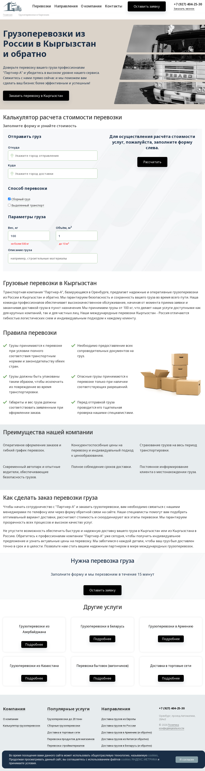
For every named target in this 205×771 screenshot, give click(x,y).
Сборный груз (20, 199)
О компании (91, 7)
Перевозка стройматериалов (65, 745)
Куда (12, 165)
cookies (153, 755)
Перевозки (41, 7)
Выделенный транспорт (27, 205)
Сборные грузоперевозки (63, 725)
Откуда (13, 147)
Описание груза (20, 250)
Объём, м (64, 227)
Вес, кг (13, 227)
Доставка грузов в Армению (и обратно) (126, 732)
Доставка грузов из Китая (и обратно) (125, 739)
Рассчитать (152, 162)
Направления (66, 7)
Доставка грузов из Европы (118, 719)
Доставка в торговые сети (63, 732)
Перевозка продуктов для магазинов (70, 739)
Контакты (113, 7)
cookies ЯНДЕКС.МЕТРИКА (139, 759)
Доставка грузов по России (118, 725)
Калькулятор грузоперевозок (21, 725)
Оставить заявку (147, 8)
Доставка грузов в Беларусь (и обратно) (126, 745)
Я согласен (187, 759)
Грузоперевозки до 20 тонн (64, 719)
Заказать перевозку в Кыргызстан (36, 95)
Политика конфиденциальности (171, 726)
